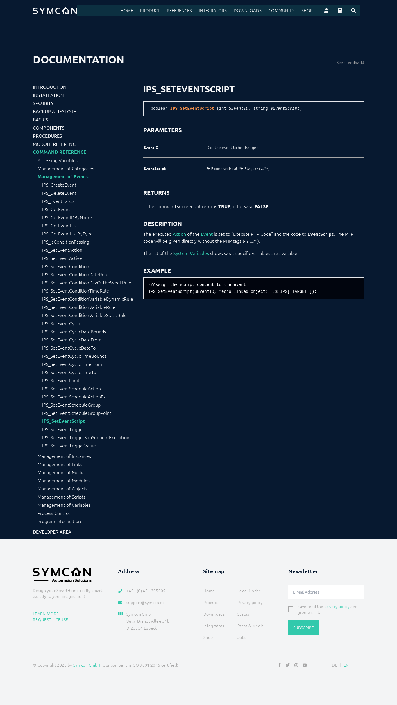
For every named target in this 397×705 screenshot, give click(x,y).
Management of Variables (64, 505)
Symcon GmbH (87, 665)
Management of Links (59, 464)
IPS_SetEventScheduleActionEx (74, 396)
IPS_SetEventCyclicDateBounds (74, 331)
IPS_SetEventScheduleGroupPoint (76, 413)
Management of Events (63, 176)
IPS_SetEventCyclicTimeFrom (72, 364)
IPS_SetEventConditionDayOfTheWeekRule (86, 282)
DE (334, 665)
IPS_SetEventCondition (65, 266)
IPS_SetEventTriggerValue (69, 445)
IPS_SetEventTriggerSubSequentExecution (85, 437)
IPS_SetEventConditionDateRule (75, 274)
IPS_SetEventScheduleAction (71, 388)
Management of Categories (65, 168)
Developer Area (52, 531)
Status (243, 614)
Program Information (59, 521)
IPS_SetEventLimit (61, 380)
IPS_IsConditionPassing (65, 242)
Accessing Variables (57, 160)
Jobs (241, 637)
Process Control (53, 513)
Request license (50, 619)
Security (43, 103)
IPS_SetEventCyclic (61, 323)
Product (161, 10)
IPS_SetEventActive (62, 258)
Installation (48, 95)
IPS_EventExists (58, 201)
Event (207, 234)
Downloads (255, 10)
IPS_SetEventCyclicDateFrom (71, 339)
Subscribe (303, 627)
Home (139, 10)
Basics (40, 119)
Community (287, 10)
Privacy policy (250, 602)
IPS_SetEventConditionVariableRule (78, 307)
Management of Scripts (61, 496)
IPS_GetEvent (56, 209)
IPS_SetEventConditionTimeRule (75, 290)
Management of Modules (63, 480)
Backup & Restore (54, 111)
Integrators (222, 10)
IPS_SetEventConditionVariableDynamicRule (87, 299)
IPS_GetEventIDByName (67, 217)
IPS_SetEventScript (63, 421)
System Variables (191, 253)
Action (179, 234)
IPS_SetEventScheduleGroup (71, 405)
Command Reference (59, 152)
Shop (311, 10)
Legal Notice (249, 591)
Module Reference (55, 144)
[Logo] (55, 10)
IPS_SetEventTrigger (63, 429)
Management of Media (61, 472)
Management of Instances (64, 456)
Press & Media (250, 625)
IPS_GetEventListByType (67, 233)
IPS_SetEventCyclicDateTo (69, 347)
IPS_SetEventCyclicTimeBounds (74, 356)
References (190, 10)
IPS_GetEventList (59, 225)
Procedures (47, 136)
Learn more (46, 614)
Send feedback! (350, 62)
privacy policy (337, 606)
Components (49, 127)
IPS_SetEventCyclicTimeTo (69, 372)
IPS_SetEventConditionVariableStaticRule (84, 315)
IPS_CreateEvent (59, 184)
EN (346, 665)
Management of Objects (62, 488)
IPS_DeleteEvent (59, 193)
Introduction (50, 87)
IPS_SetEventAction (62, 250)
